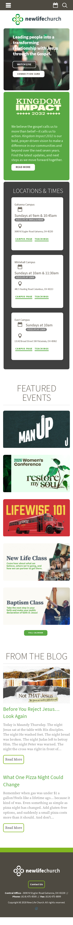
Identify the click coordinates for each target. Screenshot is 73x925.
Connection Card (28, 74)
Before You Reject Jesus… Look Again (31, 713)
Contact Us (36, 884)
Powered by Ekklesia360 (36, 908)
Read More (23, 167)
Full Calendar (35, 632)
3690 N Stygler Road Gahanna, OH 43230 (34, 231)
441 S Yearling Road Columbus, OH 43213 (34, 289)
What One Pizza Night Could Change (33, 781)
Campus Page (23, 239)
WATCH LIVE (24, 64)
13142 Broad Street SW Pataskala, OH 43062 (36, 341)
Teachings (42, 239)
